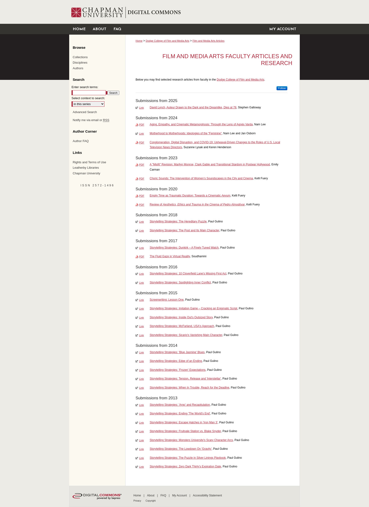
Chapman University (86, 173)
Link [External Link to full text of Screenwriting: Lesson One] (141, 299)
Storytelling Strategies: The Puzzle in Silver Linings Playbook (188, 457)
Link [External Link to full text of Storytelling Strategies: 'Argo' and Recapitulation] (141, 405)
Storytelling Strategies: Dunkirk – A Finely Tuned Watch (184, 247)
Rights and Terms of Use (89, 162)
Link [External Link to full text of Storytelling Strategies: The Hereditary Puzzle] (141, 221)
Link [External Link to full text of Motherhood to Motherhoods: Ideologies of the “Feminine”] (141, 133)
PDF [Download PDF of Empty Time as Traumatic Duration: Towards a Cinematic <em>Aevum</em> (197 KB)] (141, 195)
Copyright (151, 500)
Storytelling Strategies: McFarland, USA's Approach (182, 326)
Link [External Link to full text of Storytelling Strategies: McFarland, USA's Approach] (141, 326)
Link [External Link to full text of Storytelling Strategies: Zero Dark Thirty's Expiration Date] (141, 466)
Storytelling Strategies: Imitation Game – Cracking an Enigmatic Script (193, 308)
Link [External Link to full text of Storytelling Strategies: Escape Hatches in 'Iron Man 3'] (141, 422)
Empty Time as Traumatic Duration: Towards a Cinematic (190, 195)
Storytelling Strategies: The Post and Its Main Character (184, 230)
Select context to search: (88, 98)
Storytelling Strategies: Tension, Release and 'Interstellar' (185, 378)
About (151, 495)
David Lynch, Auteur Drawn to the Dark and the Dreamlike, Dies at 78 (193, 107)
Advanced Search (85, 112)
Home (139, 40)
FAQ (163, 495)
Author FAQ (81, 141)
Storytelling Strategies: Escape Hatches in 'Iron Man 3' (184, 422)
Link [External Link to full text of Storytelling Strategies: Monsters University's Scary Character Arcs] (141, 440)
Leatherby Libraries (86, 167)
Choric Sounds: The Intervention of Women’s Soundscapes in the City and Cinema (201, 178)
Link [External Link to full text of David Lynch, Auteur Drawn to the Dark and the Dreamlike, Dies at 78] (141, 107)
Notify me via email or (91, 120)
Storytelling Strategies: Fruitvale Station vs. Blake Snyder (185, 431)
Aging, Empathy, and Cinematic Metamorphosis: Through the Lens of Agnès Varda (201, 124)
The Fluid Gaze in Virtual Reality (170, 256)
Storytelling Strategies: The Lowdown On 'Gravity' (181, 448)
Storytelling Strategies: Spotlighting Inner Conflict (180, 282)
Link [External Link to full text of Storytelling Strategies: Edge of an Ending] (141, 361)
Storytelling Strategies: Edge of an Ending (176, 361)
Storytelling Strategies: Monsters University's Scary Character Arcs (191, 440)
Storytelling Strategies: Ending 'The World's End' (180, 413)
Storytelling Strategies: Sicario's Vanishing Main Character (186, 335)
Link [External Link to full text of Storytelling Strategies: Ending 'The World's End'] (141, 413)
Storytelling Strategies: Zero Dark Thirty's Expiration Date (185, 466)
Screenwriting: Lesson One (167, 299)
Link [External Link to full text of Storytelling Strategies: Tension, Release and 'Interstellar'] (141, 378)
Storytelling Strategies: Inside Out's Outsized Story (181, 317)
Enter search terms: (85, 87)
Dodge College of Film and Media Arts (167, 40)
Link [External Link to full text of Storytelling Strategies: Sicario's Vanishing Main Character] (141, 335)
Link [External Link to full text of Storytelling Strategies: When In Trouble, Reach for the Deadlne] (141, 387)
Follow (282, 88)
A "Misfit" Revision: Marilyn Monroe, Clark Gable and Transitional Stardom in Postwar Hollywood (210, 164)
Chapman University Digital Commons (212, 12)
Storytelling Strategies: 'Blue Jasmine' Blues (177, 352)
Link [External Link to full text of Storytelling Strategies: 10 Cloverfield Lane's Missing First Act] (141, 273)
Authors (78, 68)
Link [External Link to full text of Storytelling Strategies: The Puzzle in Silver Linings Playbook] (141, 458)
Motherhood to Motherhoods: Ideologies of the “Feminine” (186, 133)
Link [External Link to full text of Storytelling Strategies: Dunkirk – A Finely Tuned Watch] (141, 247)
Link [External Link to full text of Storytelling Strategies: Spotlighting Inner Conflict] (141, 282)
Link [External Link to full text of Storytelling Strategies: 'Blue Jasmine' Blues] (141, 352)
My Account (180, 495)
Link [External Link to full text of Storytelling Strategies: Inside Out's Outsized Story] (141, 317)
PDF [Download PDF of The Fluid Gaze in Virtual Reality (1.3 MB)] (141, 256)
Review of (197, 204)
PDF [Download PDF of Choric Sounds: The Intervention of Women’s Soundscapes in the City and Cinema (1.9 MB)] (141, 178)
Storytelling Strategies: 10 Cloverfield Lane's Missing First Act (188, 273)
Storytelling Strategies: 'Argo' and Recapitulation (180, 404)
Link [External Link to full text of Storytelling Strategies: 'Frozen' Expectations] (141, 370)
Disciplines (80, 62)
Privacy (137, 500)
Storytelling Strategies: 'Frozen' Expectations (177, 370)
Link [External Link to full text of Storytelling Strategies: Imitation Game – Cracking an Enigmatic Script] (141, 308)
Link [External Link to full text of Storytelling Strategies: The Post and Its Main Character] (141, 230)
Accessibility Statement (207, 495)
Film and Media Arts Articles (209, 40)
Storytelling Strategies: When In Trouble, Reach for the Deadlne (189, 387)
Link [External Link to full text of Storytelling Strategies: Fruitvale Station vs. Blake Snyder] (141, 431)
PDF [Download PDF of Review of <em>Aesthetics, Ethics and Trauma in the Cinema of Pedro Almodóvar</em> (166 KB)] (141, 204)
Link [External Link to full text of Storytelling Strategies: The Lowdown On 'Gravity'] (141, 449)
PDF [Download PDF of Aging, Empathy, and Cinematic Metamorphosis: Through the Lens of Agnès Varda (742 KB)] (141, 124)
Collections (80, 57)
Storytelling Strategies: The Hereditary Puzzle (178, 221)
